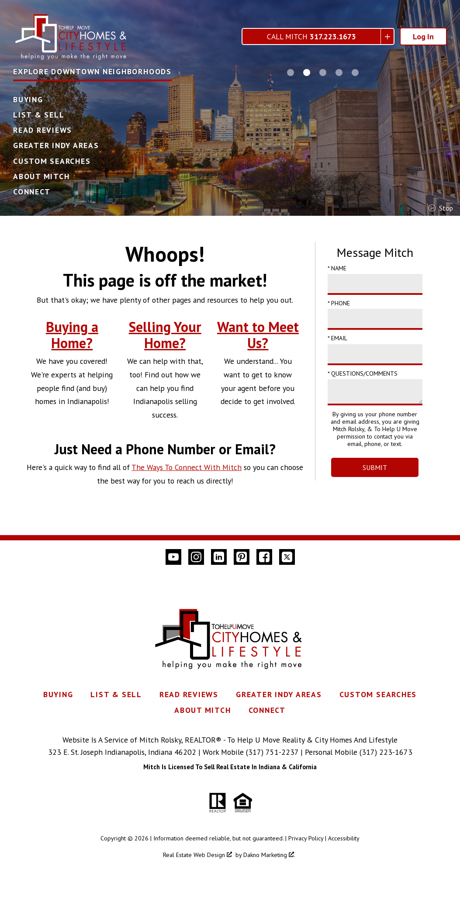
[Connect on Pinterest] (241, 557)
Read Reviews (42, 130)
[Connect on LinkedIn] (219, 557)
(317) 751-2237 (272, 752)
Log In (423, 36)
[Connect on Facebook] (264, 557)
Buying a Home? (72, 335)
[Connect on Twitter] (287, 557)
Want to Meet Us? (258, 335)
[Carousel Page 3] (322, 72)
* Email (337, 338)
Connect (31, 192)
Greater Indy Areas (56, 145)
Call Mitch (311, 36)
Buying (28, 100)
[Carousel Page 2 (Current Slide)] (306, 72)
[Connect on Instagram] (196, 557)
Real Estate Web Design (197, 855)
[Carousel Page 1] (290, 72)
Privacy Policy (305, 838)
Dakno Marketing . (269, 855)
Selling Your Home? (165, 335)
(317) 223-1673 (386, 752)
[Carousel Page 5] (355, 72)
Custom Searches (51, 161)
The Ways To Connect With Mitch (186, 467)
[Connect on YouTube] (173, 557)
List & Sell (38, 115)
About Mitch (41, 176)
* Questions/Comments (363, 373)
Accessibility (344, 838)
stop (441, 208)
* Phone (339, 303)
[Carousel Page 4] (338, 72)
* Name (337, 268)
